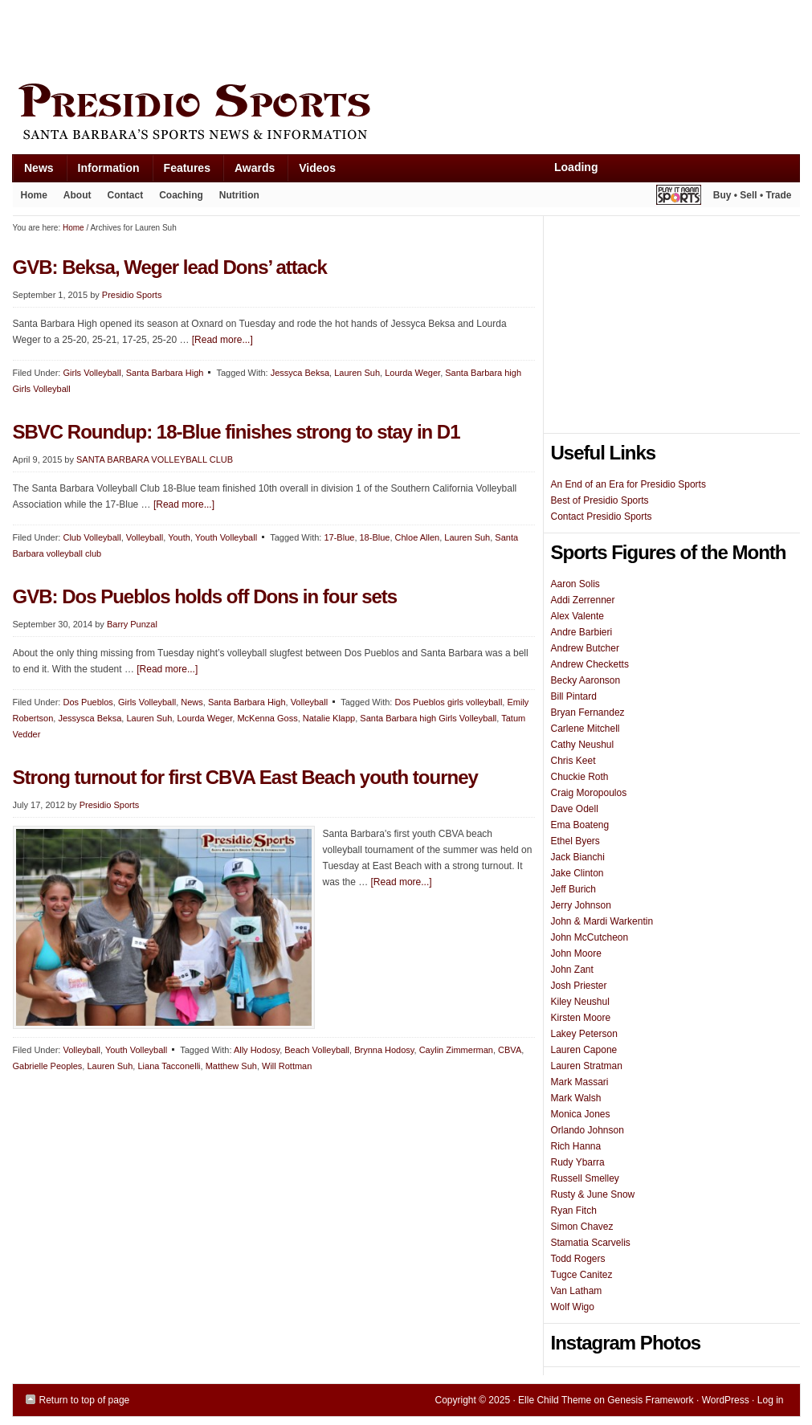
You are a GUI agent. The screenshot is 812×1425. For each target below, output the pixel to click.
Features (181, 171)
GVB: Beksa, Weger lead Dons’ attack (170, 267)
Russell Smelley (585, 1178)
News (33, 171)
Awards (248, 171)
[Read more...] (222, 339)
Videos (317, 167)
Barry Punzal (132, 624)
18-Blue (375, 537)
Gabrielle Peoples (48, 1066)
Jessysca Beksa (89, 718)
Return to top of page (84, 1400)
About (73, 198)
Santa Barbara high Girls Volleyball (428, 718)
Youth (179, 537)
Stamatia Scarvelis (590, 1242)
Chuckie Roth (580, 776)
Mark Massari (580, 1082)
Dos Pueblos (87, 702)
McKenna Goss (267, 718)
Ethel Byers (575, 841)
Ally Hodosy (257, 1050)
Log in (770, 1400)
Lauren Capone (584, 1049)
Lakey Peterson (584, 1033)
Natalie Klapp (329, 718)
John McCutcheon (590, 937)
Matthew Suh (231, 1066)
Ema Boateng (580, 825)
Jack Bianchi (578, 857)
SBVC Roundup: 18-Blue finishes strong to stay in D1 (236, 432)
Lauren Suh (357, 373)
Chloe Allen (417, 537)
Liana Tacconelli (168, 1066)
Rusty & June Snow (593, 1194)
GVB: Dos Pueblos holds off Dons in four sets (205, 596)
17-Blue (339, 537)
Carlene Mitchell (585, 728)
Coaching (181, 195)
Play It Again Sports (678, 197)
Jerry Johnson (581, 905)
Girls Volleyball (91, 373)
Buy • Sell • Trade (752, 195)
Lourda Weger (412, 373)
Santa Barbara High (165, 373)
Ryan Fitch (574, 1210)
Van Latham (576, 1290)
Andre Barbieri (582, 632)
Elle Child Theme (554, 1400)
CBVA (509, 1050)
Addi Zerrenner (583, 600)
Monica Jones (580, 1114)
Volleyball (144, 537)
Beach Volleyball (316, 1050)
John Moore (576, 953)
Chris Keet (573, 760)
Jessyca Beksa (300, 373)
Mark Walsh (576, 1098)
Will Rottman (287, 1066)
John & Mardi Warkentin (602, 921)
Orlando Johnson (587, 1130)
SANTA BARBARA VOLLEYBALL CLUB (154, 459)
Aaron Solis (575, 584)
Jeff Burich (573, 889)
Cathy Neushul (582, 744)
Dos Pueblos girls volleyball (448, 702)
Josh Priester (579, 985)
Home (34, 195)
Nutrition (239, 195)
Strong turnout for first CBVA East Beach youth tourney (245, 777)
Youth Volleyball (226, 537)
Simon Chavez (582, 1226)
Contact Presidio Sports (601, 516)
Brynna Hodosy (384, 1050)
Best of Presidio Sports (600, 500)
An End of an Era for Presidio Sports (628, 484)
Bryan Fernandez (588, 712)
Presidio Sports (406, 114)
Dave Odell (574, 809)
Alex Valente (578, 616)
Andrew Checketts (590, 664)
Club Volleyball (91, 537)
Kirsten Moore (581, 1017)
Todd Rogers (578, 1258)
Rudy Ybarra (578, 1162)
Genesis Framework (650, 1400)
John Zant (572, 969)
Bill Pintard (574, 696)
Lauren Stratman (586, 1066)
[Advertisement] (305, 38)
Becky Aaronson (586, 680)
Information (103, 171)
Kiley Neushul (580, 1001)
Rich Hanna (576, 1146)
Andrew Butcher (585, 648)
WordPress (725, 1400)
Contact (126, 195)
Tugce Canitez (582, 1274)
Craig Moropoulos (589, 792)
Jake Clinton (577, 873)
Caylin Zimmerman (456, 1050)
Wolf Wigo (572, 1307)
